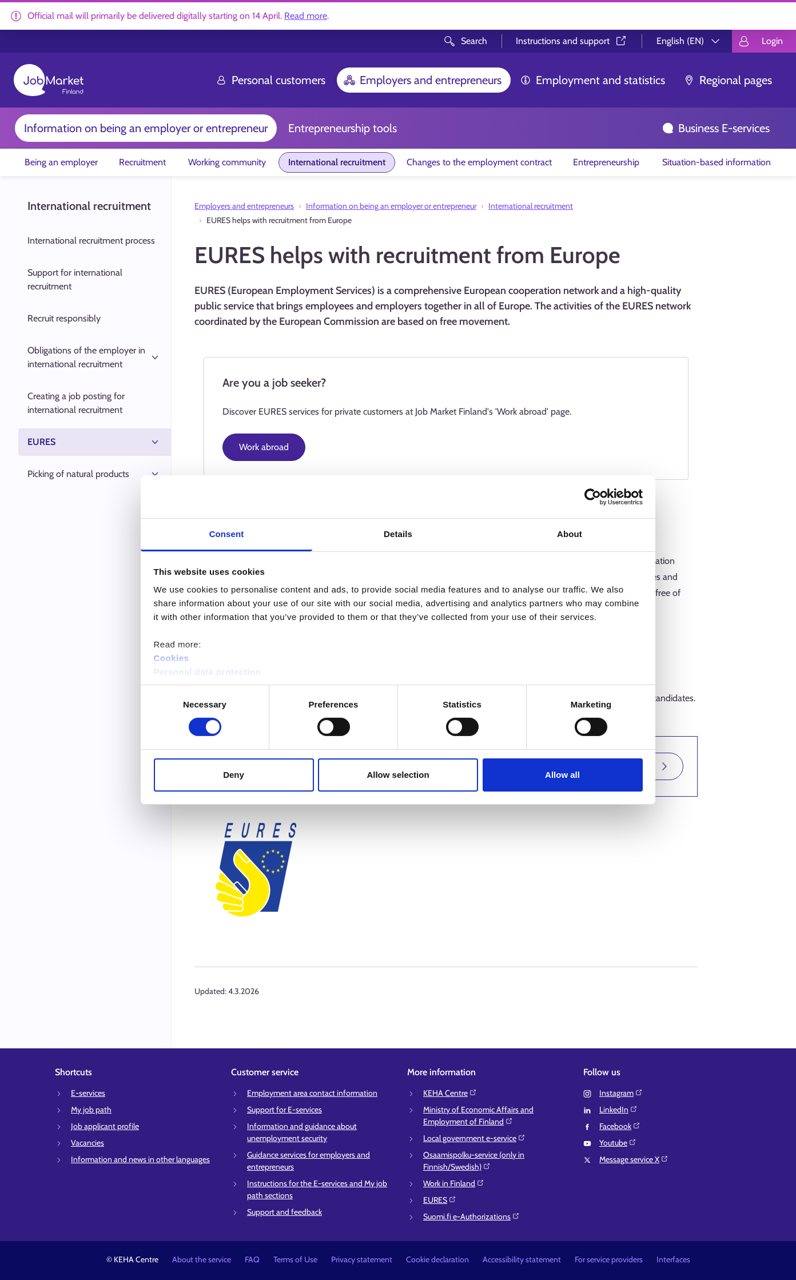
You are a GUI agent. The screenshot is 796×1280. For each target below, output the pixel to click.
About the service (201, 1259)
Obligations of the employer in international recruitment (94, 357)
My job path (91, 1109)
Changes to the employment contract (479, 162)
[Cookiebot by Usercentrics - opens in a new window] (593, 496)
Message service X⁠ (633, 1159)
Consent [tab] (226, 534)
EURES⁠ (439, 1200)
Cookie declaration (437, 1259)
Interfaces (673, 1259)
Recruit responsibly (64, 318)
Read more (305, 15)
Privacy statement (361, 1259)
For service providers (609, 1259)
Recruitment (142, 162)
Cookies (171, 658)
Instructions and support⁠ (572, 40)
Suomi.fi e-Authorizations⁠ (471, 1216)
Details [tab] (398, 534)
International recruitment (336, 162)
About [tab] (569, 534)
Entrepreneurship (606, 162)
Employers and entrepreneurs (423, 80)
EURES (94, 442)
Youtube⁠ (617, 1143)
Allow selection (398, 775)
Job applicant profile (105, 1126)
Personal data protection (207, 672)
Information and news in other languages (140, 1159)
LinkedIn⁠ (618, 1109)
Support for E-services (284, 1109)
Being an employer (61, 162)
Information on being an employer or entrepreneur (146, 128)
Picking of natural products (94, 474)
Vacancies (87, 1143)
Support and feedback (284, 1212)
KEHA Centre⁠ (450, 1093)
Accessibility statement (522, 1259)
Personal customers (270, 80)
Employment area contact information (312, 1093)
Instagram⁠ (621, 1093)
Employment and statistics (592, 80)
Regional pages (727, 80)
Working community (227, 162)
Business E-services (716, 128)
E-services (88, 1093)
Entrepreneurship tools (342, 128)
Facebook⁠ (619, 1126)
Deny (233, 775)
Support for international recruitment (74, 279)
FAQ (252, 1259)
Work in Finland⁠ (453, 1183)
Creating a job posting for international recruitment (76, 403)
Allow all (562, 775)
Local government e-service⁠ (474, 1138)
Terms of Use (295, 1259)
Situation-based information (716, 162)
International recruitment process (91, 240)
